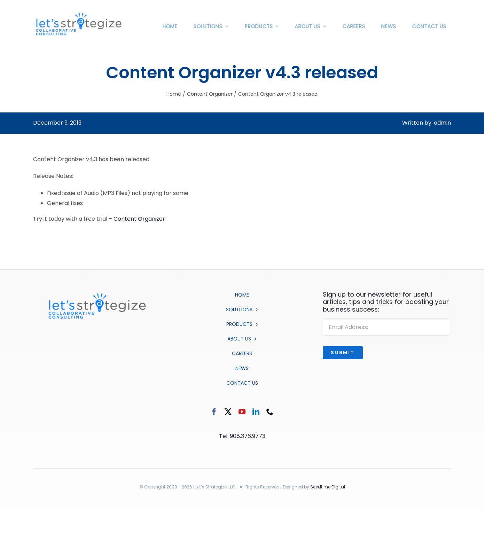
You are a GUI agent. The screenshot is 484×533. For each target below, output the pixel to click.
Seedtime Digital (327, 487)
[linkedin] (255, 411)
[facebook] (214, 411)
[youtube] (242, 411)
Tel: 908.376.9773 (242, 436)
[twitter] (228, 411)
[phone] (269, 411)
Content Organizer (139, 219)
